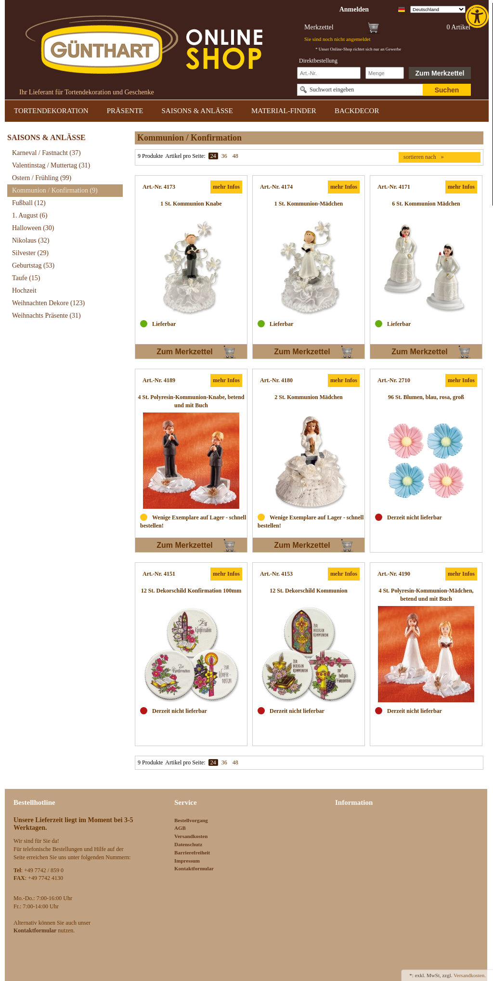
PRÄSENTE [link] (125, 111)
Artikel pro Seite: (185, 156)
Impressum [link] (187, 861)
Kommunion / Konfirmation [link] (55, 190)
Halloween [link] (33, 228)
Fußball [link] (29, 203)
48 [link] (235, 156)
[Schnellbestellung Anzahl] (384, 73)
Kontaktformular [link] (194, 868)
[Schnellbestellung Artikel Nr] (329, 73)
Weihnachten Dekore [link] (48, 303)
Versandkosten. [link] (470, 975)
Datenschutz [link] (188, 844)
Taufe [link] (26, 278)
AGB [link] (180, 828)
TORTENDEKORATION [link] (51, 111)
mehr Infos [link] (226, 186)
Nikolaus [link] (30, 240)
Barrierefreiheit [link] (192, 852)
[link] (478, 16)
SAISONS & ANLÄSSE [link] (197, 111)
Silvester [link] (30, 253)
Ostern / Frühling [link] (41, 177)
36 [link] (224, 156)
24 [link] (213, 156)
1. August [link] (30, 215)
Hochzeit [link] (24, 290)
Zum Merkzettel (440, 73)
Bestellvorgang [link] (191, 820)
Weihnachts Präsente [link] (46, 315)
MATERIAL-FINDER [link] (283, 111)
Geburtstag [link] (33, 265)
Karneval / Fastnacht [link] (46, 152)
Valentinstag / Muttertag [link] (51, 165)
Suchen (447, 90)
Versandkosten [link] (191, 836)
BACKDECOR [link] (357, 111)
